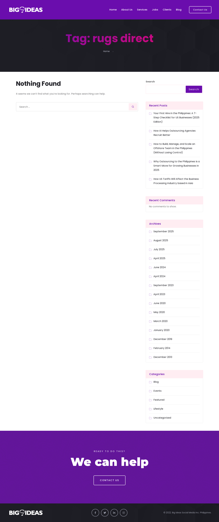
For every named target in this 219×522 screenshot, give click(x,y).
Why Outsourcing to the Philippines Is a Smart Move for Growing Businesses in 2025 (176, 166)
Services (142, 9)
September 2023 (163, 285)
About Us (126, 9)
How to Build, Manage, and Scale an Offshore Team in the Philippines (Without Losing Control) (174, 148)
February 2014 (161, 348)
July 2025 (159, 249)
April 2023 (159, 294)
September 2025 (163, 231)
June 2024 (159, 267)
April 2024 (159, 276)
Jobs (155, 9)
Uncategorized (162, 417)
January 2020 (161, 330)
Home (113, 9)
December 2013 (162, 357)
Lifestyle (158, 409)
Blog (178, 9)
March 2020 (160, 321)
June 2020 (159, 303)
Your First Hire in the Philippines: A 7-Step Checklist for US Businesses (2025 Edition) (176, 117)
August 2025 (160, 240)
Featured (158, 400)
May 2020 (159, 312)
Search (150, 81)
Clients (167, 9)
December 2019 (162, 339)
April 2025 (159, 258)
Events (157, 391)
